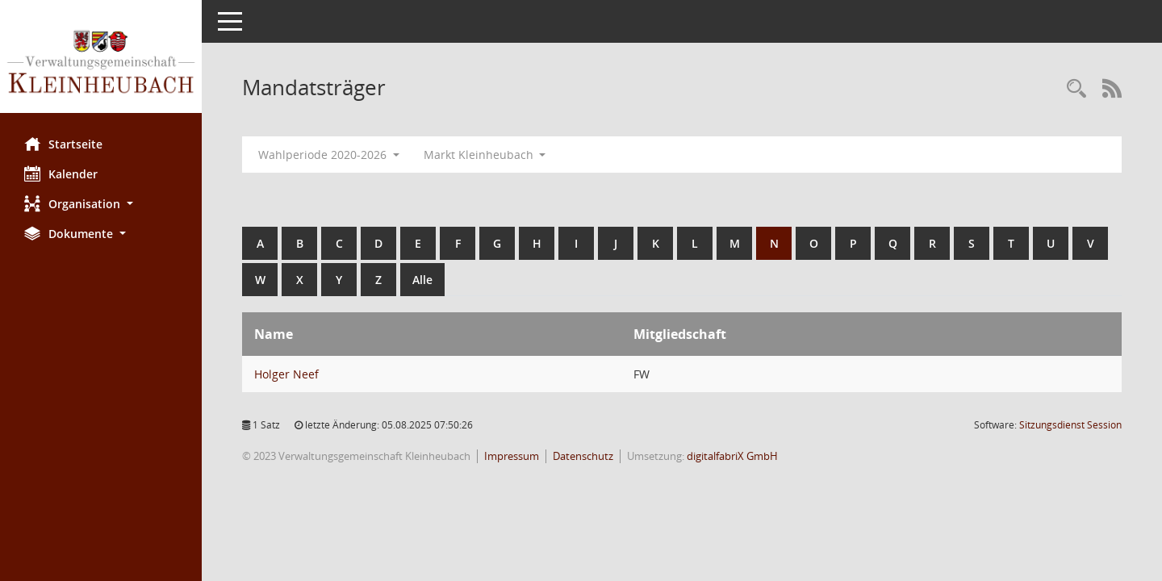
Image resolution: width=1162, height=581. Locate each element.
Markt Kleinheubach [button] (485, 154)
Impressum (511, 456)
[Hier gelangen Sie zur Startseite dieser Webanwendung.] (101, 62)
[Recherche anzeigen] (1076, 89)
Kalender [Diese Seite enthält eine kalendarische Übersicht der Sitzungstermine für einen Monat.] (61, 173)
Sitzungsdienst (1070, 425)
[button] (101, 204)
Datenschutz (583, 456)
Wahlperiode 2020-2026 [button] (328, 154)
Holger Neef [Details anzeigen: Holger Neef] (286, 374)
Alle (422, 279)
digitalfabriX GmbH (732, 456)
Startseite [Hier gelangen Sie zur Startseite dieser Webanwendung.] (63, 144)
